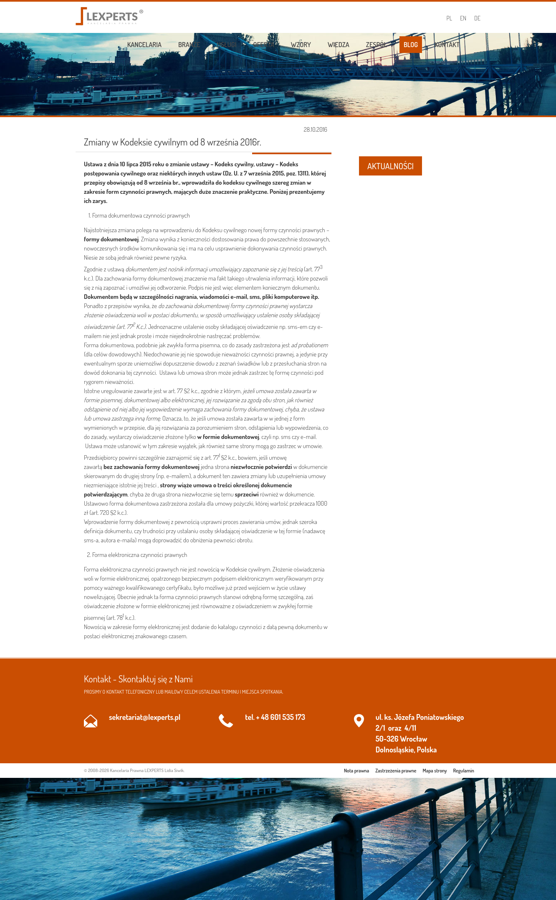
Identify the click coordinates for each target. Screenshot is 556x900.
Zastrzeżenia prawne (395, 770)
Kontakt (447, 44)
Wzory (301, 44)
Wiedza (338, 44)
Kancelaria (144, 44)
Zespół (376, 44)
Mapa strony (435, 770)
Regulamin (463, 770)
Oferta (263, 44)
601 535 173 (287, 717)
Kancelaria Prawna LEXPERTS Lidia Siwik (147, 770)
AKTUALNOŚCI (390, 165)
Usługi (227, 44)
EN (463, 18)
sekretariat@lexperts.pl (144, 717)
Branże (189, 44)
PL (449, 18)
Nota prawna (356, 770)
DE (477, 18)
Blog (411, 44)
